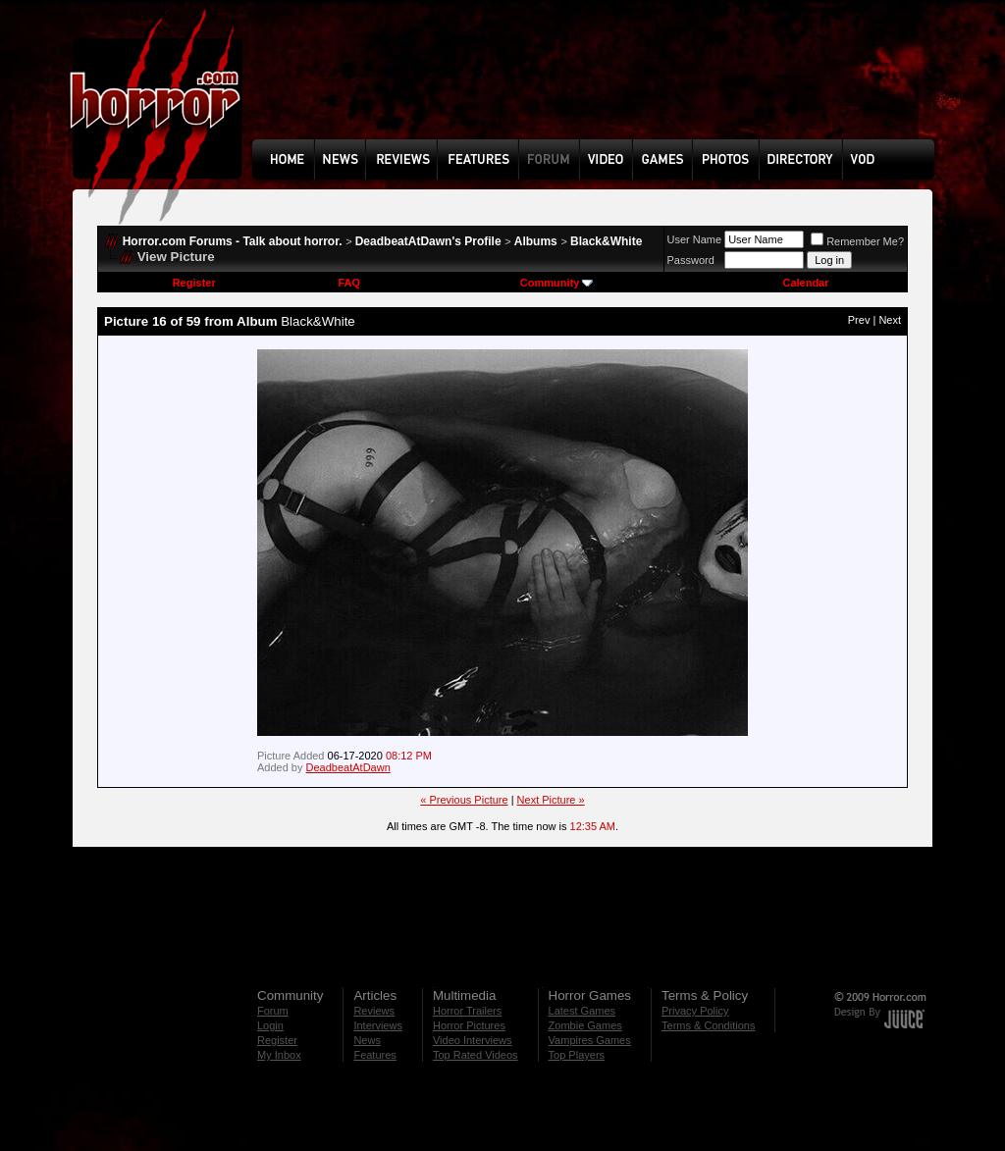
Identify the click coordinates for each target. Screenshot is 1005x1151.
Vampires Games (590, 1040)
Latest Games (582, 1011)
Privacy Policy (694, 1011)
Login (270, 1025)
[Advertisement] (599, 84)
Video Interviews (472, 1040)
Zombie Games (585, 1025)
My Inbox (279, 1055)
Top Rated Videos (475, 1055)
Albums (535, 241)
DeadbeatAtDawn (348, 767)
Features (374, 1055)
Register (194, 282)
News (367, 1040)
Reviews (374, 1011)
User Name (694, 239)
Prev (859, 320)
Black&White (606, 241)
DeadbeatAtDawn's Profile (428, 241)
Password (690, 260)
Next (889, 320)
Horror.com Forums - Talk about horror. (233, 241)
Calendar (805, 282)
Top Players (577, 1055)
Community (557, 282)
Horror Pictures (469, 1025)
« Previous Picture (463, 800)
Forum (273, 1011)
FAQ (349, 282)
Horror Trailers (467, 1011)
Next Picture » (551, 800)
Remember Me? (857, 241)
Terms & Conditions (708, 1025)
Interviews (377, 1025)
